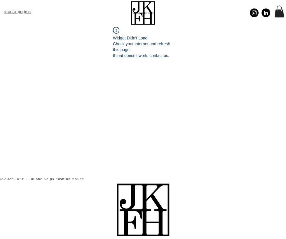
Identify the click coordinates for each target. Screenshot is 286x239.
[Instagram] (254, 12)
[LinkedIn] (265, 12)
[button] (279, 12)
